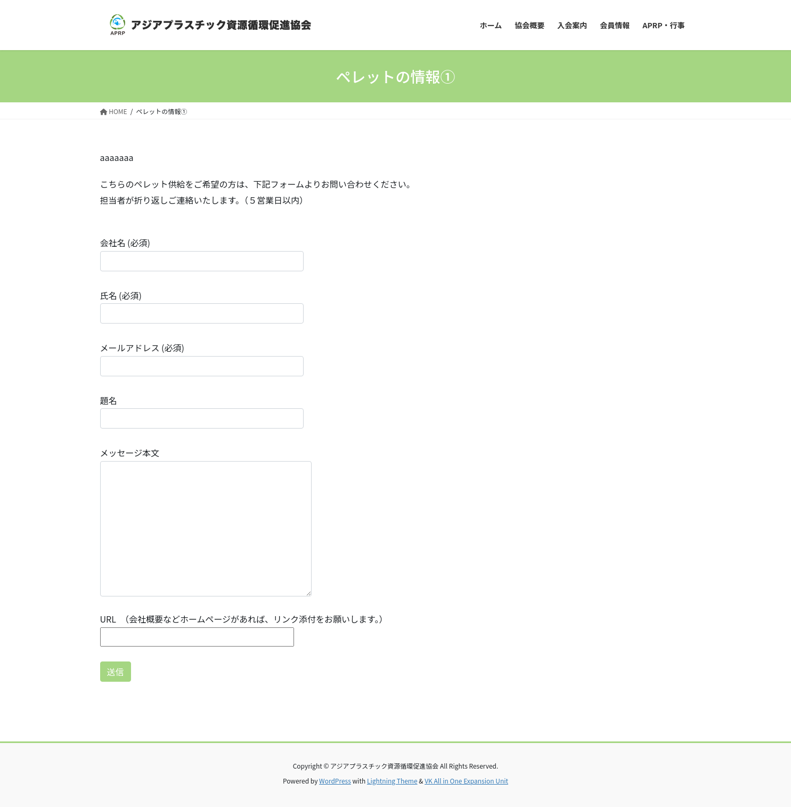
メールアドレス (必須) (202, 358)
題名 (202, 411)
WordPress (335, 780)
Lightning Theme (392, 780)
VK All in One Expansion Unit (466, 780)
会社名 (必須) (202, 253)
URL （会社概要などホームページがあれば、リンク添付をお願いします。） (244, 627)
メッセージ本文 (206, 521)
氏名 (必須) (202, 306)
